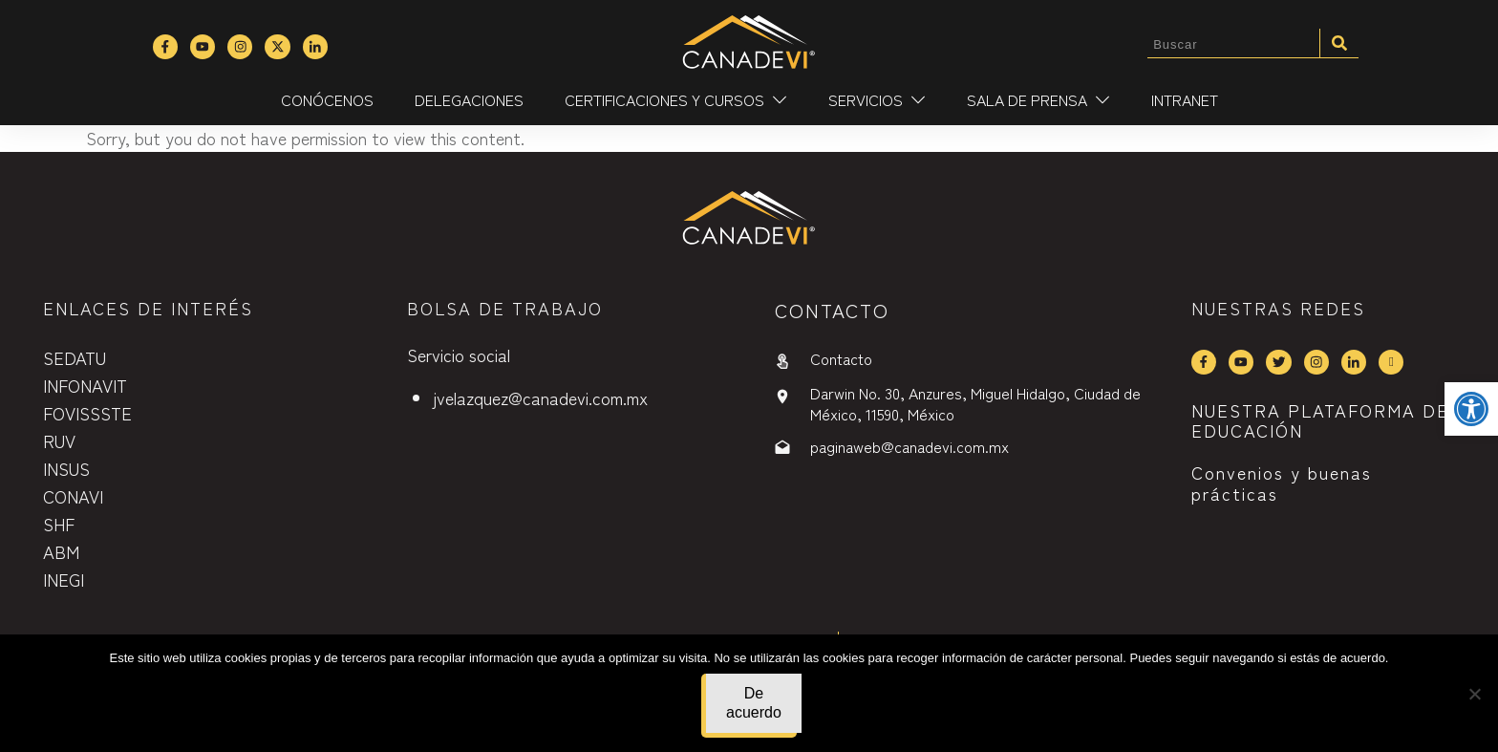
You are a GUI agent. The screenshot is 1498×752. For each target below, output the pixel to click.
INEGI (63, 579)
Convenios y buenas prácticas (1281, 482)
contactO (832, 310)
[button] (1471, 409)
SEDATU (74, 357)
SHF (59, 523)
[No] (1474, 693)
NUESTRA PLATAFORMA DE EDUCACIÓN (1320, 420)
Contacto (841, 358)
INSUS (66, 468)
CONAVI (73, 495)
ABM (61, 551)
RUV (59, 440)
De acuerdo (753, 702)
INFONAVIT (85, 385)
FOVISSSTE (87, 412)
